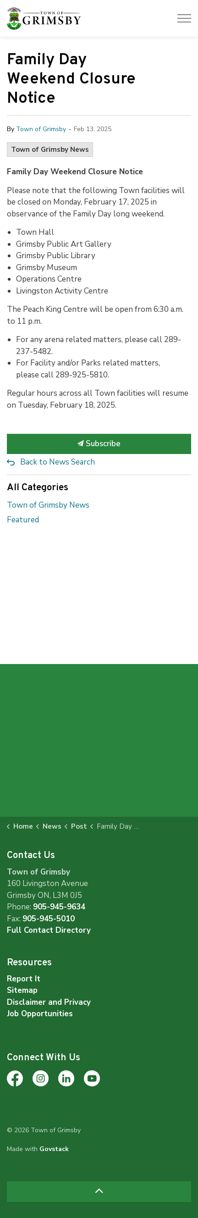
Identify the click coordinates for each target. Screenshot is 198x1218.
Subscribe (99, 444)
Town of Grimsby (41, 129)
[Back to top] (99, 1191)
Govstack (54, 1149)
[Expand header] (184, 18)
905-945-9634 (59, 907)
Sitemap (22, 990)
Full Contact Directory (49, 930)
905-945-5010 (48, 919)
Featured (23, 520)
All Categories (37, 488)
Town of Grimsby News (50, 149)
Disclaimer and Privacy (49, 1002)
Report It (23, 979)
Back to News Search (57, 462)
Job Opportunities (40, 1013)
